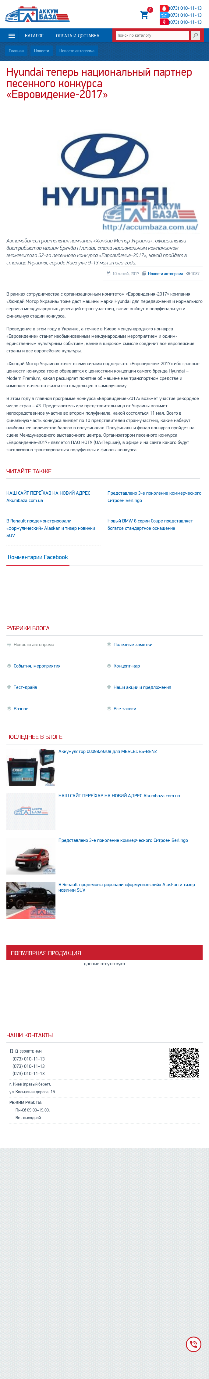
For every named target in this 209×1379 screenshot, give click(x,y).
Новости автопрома (76, 50)
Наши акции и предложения (142, 687)
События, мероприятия (37, 666)
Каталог (34, 35)
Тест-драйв (25, 687)
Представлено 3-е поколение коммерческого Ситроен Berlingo (154, 497)
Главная (16, 50)
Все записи (125, 709)
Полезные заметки (133, 645)
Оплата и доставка (77, 35)
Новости (41, 50)
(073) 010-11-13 (185, 8)
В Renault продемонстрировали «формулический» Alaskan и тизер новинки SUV (50, 528)
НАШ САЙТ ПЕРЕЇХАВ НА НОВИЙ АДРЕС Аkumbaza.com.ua (48, 497)
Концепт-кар (127, 666)
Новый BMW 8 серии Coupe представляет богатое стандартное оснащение (150, 524)
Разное (21, 709)
